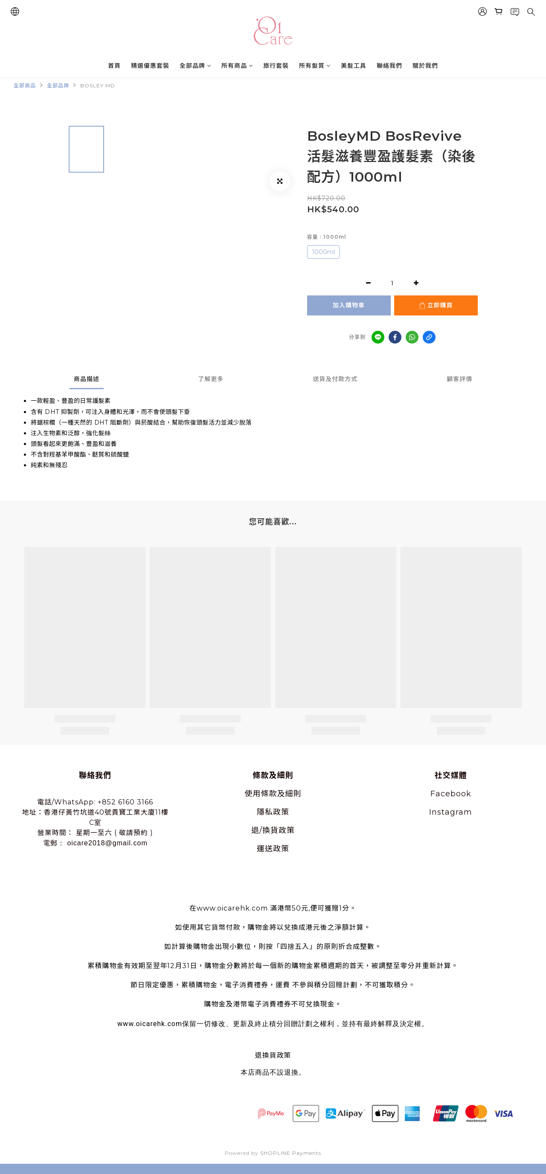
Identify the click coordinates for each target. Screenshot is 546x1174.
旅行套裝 (276, 65)
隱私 (265, 812)
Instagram (450, 812)
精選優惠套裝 (150, 65)
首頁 (114, 65)
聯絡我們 (389, 65)
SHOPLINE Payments (290, 1153)
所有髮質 (315, 65)
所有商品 (237, 65)
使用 (253, 793)
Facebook (450, 793)
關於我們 (425, 65)
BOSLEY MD (97, 85)
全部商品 (25, 85)
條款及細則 (281, 793)
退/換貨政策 (273, 830)
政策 (281, 812)
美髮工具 (353, 65)
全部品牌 (195, 65)
